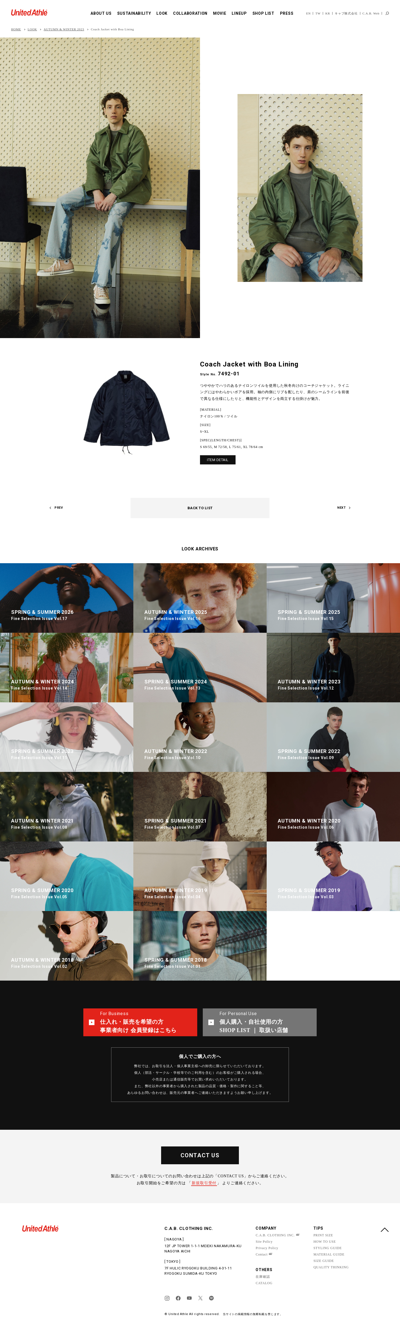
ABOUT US (101, 13)
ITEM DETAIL (218, 460)
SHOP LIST (263, 13)
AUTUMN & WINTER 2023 (64, 29)
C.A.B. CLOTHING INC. (275, 1235)
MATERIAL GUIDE (328, 1254)
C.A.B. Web (370, 13)
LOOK (162, 13)
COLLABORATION (190, 13)
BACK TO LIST (200, 508)
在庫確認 (263, 1277)
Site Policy (264, 1242)
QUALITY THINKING (331, 1267)
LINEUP (239, 13)
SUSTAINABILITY (134, 13)
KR (327, 13)
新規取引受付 (204, 1183)
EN (308, 13)
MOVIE (219, 13)
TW (318, 13)
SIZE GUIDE (323, 1261)
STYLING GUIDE (327, 1248)
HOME (16, 29)
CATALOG (264, 1283)
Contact (262, 1254)
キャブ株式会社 (346, 13)
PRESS (287, 13)
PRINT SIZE (323, 1235)
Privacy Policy (267, 1248)
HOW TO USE (324, 1242)
